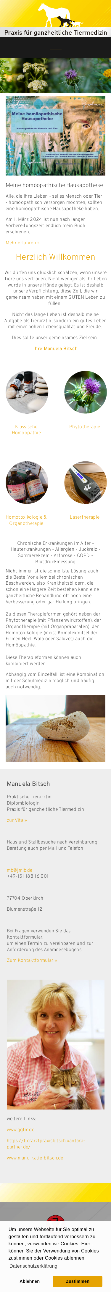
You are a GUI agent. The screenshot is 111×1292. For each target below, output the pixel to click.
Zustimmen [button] (78, 1281)
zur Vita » (17, 821)
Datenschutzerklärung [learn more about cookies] (33, 1266)
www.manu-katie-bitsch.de (35, 1158)
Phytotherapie (84, 427)
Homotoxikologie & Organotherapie (26, 520)
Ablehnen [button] (30, 1281)
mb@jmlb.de (20, 871)
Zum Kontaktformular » (32, 961)
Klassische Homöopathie (26, 430)
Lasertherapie (84, 517)
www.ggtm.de (21, 1130)
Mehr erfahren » (23, 243)
